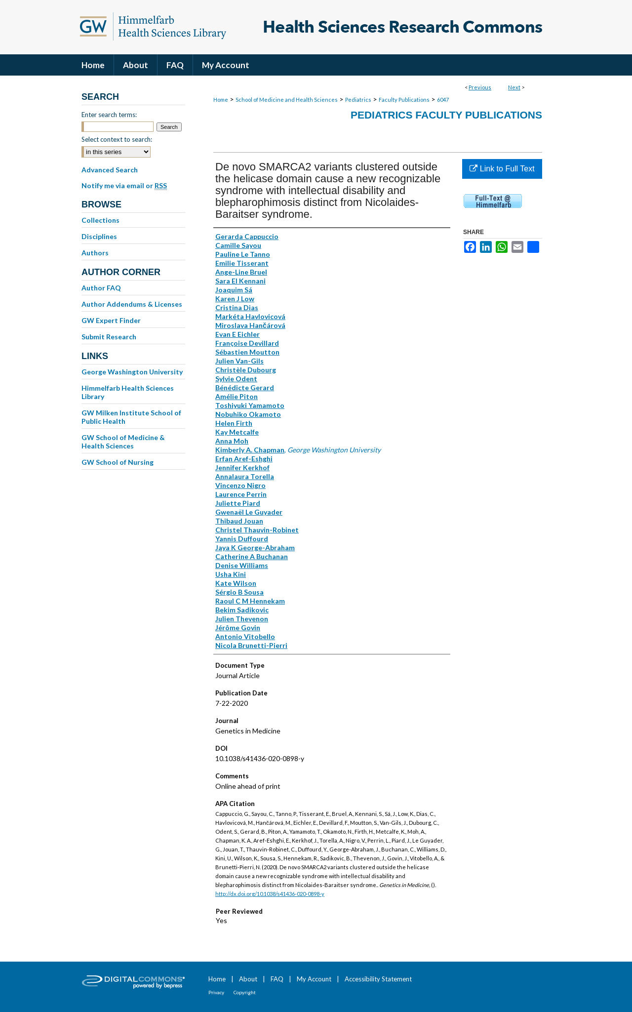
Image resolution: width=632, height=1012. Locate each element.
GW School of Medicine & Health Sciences (123, 441)
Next (514, 87)
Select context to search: (116, 139)
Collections (100, 220)
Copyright (245, 992)
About (248, 979)
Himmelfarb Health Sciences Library (127, 392)
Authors (95, 252)
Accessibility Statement (378, 979)
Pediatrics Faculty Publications (446, 115)
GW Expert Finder (111, 320)
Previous (480, 87)
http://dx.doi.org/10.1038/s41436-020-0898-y (269, 894)
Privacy (216, 992)
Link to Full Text (502, 168)
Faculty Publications (404, 99)
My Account (314, 979)
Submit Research (108, 336)
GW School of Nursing (117, 462)
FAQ (277, 979)
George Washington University (132, 371)
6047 (443, 99)
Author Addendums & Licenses (131, 304)
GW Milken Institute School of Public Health (131, 416)
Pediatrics (358, 99)
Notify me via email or (124, 185)
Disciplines (99, 236)
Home (220, 99)
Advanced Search (109, 169)
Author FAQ (101, 287)
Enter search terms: (109, 115)
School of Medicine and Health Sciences (287, 99)
